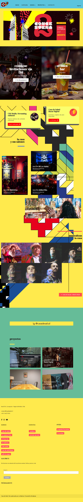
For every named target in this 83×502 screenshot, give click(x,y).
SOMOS (32, 5)
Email (6, 474)
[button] (34, 439)
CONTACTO (51, 5)
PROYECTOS (42, 5)
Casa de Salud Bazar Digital (54, 110)
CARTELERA (24, 5)
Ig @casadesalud (41, 327)
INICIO (17, 5)
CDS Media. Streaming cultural (17, 114)
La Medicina (21, 500)
